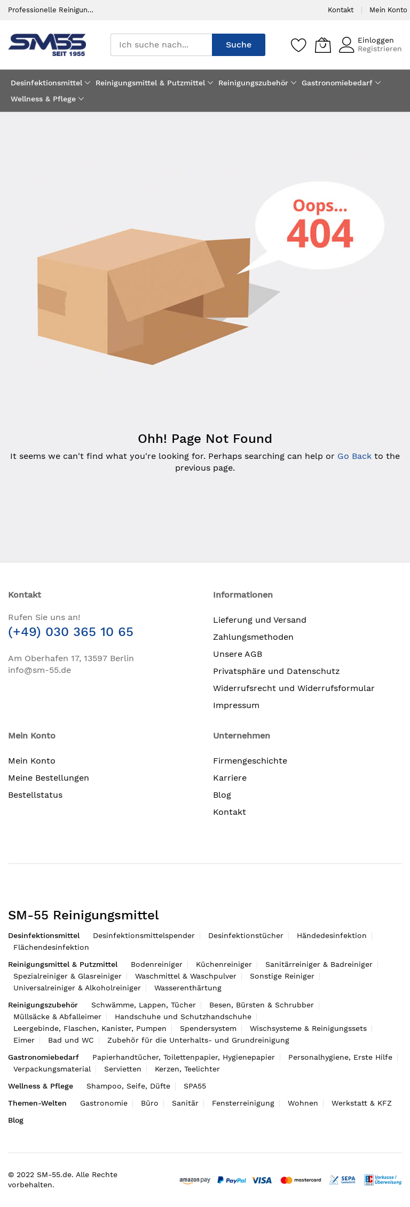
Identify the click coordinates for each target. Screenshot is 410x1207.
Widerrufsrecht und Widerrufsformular (294, 688)
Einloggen (376, 40)
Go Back (354, 456)
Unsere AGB (237, 654)
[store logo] (47, 44)
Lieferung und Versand (259, 620)
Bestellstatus (35, 795)
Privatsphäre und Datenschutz (276, 671)
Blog (222, 795)
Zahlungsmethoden (253, 637)
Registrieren (380, 48)
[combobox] (161, 45)
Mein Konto (388, 10)
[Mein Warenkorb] (323, 45)
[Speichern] (299, 45)
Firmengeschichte (250, 761)
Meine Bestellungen (48, 778)
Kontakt (340, 10)
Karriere (230, 778)
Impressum (236, 705)
